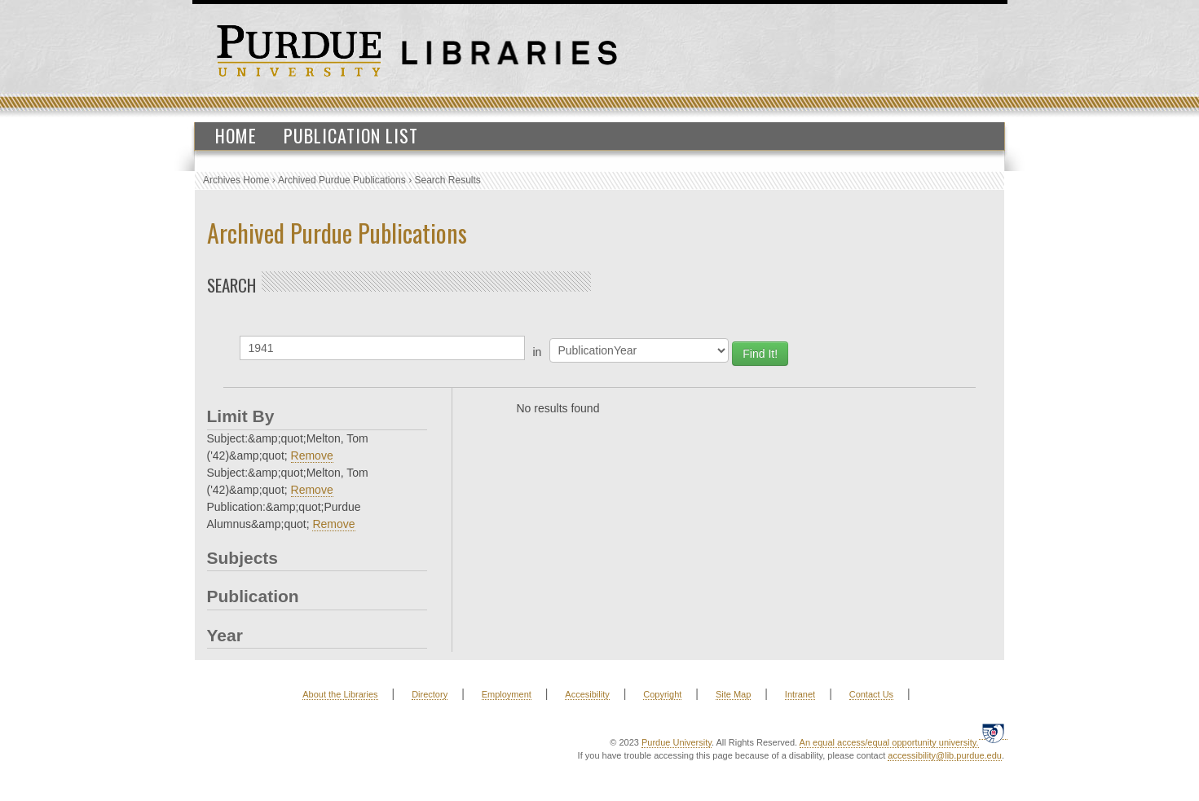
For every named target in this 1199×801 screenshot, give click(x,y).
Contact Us (871, 694)
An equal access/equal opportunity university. (889, 742)
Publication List (351, 135)
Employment (506, 694)
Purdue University (676, 742)
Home (236, 135)
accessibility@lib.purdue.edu (945, 755)
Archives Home (236, 180)
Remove (312, 455)
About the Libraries (339, 694)
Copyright (662, 694)
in (537, 352)
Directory (429, 694)
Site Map (733, 694)
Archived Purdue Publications (342, 180)
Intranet (800, 694)
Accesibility (587, 694)
